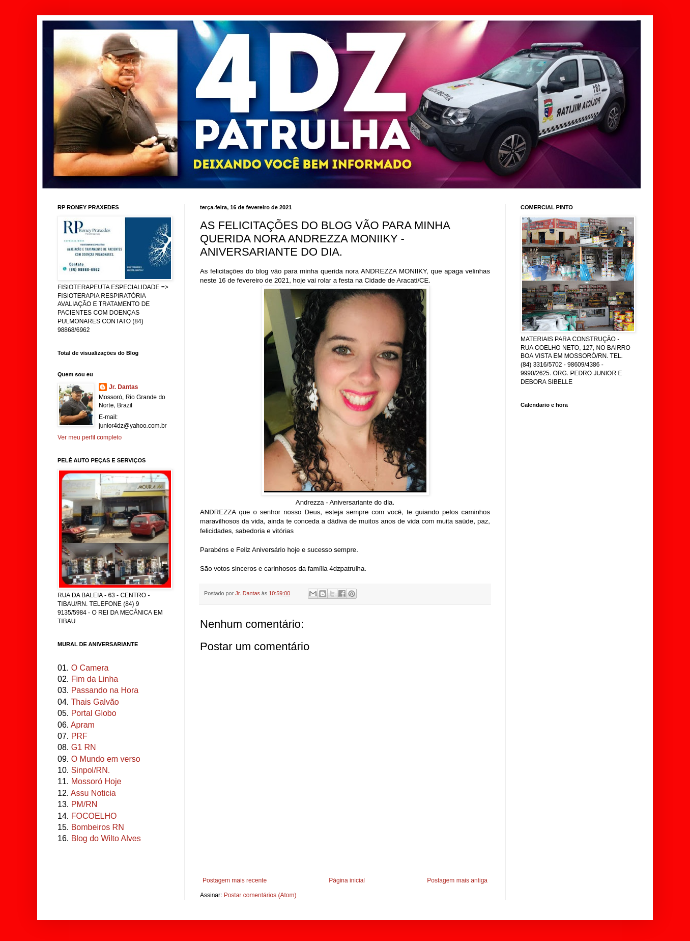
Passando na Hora (105, 690)
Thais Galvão (95, 702)
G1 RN (83, 747)
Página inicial (347, 880)
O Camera (90, 667)
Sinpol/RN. (90, 770)
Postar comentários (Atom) (260, 895)
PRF (79, 736)
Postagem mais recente (235, 880)
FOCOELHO (94, 816)
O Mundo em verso (105, 759)
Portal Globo (94, 713)
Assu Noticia (93, 793)
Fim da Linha (95, 679)
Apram (83, 725)
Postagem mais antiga (457, 880)
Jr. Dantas (248, 593)
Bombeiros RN (97, 827)
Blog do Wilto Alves (106, 838)
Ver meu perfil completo (90, 437)
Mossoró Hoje (96, 781)
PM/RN (84, 804)
